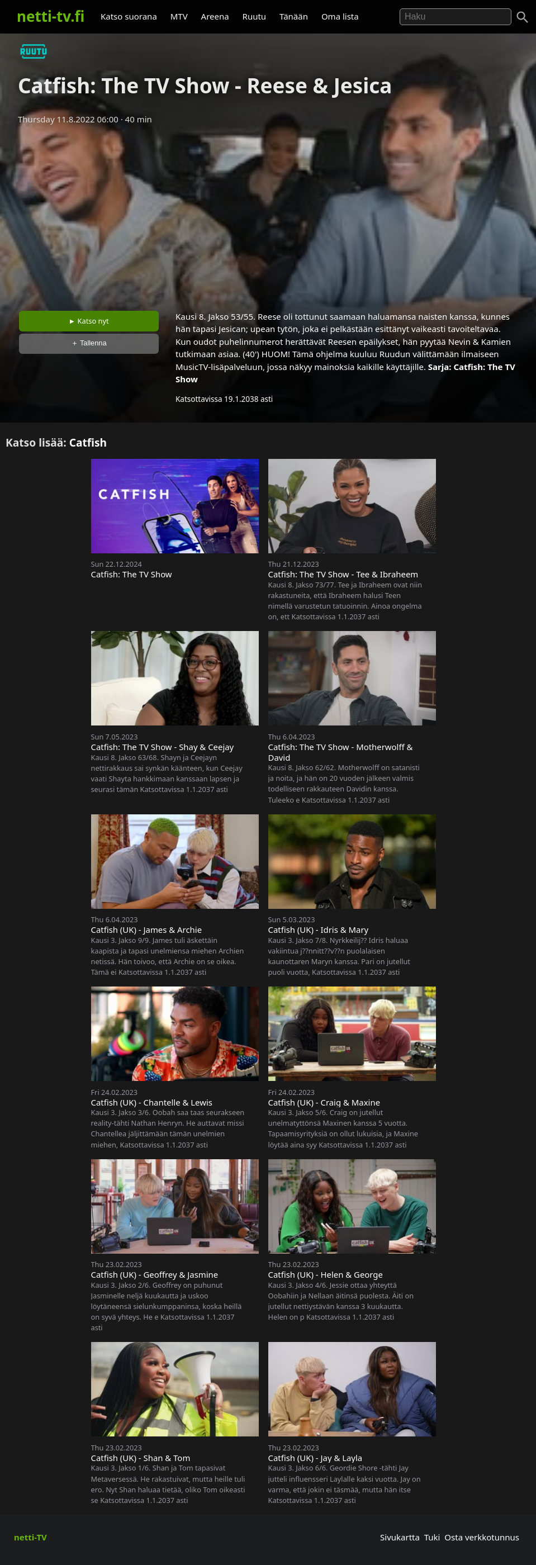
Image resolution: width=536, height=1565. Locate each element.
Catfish (88, 442)
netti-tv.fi (50, 16)
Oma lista (340, 16)
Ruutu (255, 16)
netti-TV (30, 1537)
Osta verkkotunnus (481, 1537)
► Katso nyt (89, 321)
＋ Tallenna (89, 343)
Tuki (432, 1537)
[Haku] (522, 17)
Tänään (293, 16)
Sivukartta (400, 1537)
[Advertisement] (268, 214)
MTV (179, 16)
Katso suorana (129, 16)
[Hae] (455, 16)
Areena (215, 16)
